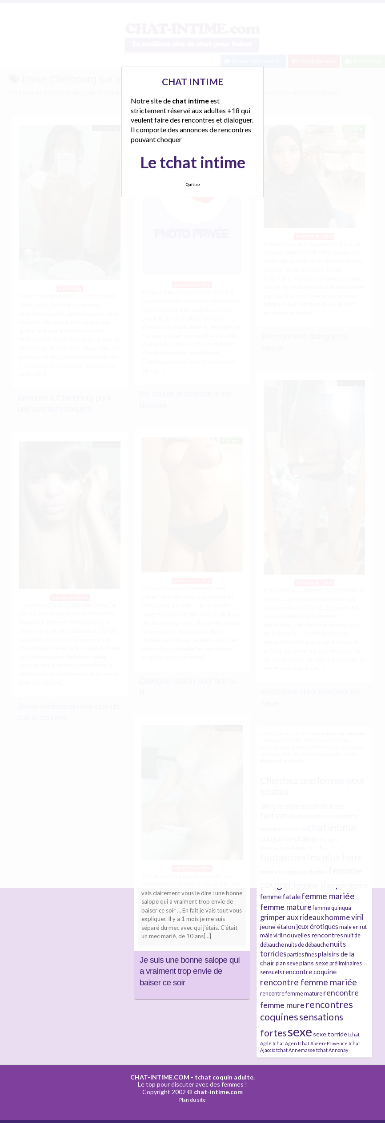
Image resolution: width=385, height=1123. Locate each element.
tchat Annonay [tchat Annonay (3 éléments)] (332, 1050)
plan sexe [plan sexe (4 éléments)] (287, 963)
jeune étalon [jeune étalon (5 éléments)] (277, 926)
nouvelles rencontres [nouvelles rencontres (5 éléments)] (313, 935)
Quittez (192, 184)
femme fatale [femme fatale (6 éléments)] (280, 897)
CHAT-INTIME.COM (159, 1077)
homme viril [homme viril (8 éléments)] (344, 917)
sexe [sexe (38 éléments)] (300, 1031)
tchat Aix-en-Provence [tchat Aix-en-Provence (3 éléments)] (323, 1043)
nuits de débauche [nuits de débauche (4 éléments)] (307, 944)
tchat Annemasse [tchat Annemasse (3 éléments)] (295, 1050)
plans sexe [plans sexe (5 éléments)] (314, 963)
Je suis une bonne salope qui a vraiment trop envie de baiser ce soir (190, 971)
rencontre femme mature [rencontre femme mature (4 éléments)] (291, 993)
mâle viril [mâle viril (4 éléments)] (271, 935)
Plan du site (192, 1100)
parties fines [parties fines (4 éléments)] (302, 954)
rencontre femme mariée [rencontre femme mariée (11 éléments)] (308, 982)
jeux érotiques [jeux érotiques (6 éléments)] (317, 926)
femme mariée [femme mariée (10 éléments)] (328, 896)
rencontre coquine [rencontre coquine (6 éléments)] (310, 972)
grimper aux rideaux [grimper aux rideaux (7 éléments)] (292, 917)
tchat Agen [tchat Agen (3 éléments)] (285, 1043)
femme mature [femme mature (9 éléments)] (286, 907)
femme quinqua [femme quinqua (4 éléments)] (332, 908)
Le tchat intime (192, 162)
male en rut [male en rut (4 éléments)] (353, 927)
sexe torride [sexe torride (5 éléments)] (330, 1034)
